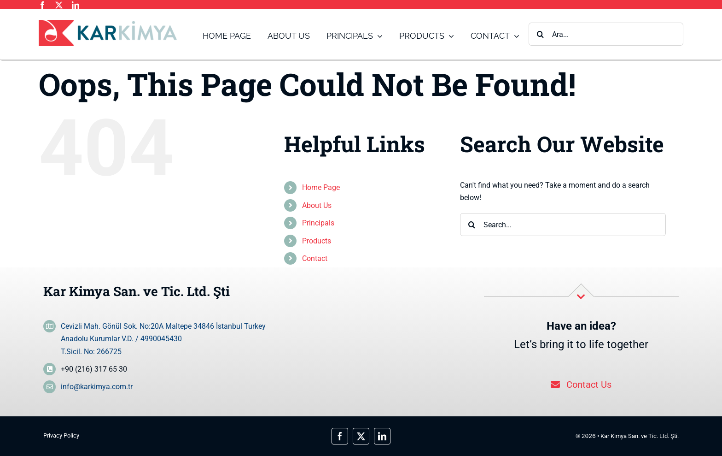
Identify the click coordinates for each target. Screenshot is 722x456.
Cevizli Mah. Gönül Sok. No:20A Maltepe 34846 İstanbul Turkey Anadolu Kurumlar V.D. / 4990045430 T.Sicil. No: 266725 (163, 338)
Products (316, 241)
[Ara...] (606, 34)
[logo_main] (108, 23)
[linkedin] (75, 5)
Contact (314, 258)
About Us (317, 205)
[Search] (540, 34)
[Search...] (563, 224)
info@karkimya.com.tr (97, 386)
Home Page (321, 187)
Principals (318, 223)
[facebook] (42, 5)
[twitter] (59, 5)
